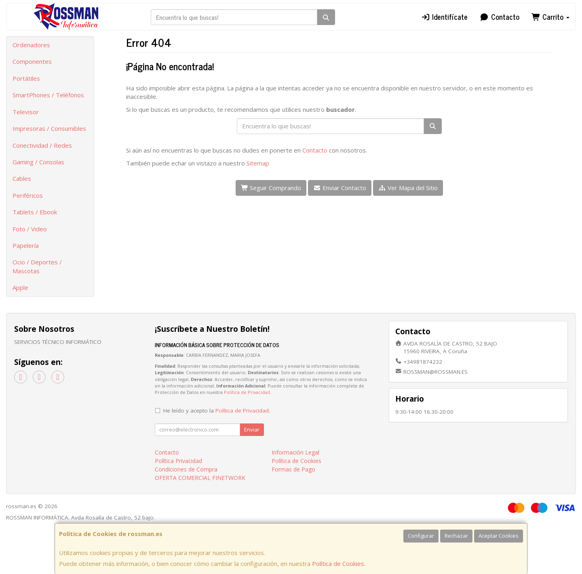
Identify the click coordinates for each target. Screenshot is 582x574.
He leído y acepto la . (216, 410)
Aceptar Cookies (499, 535)
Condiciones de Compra (186, 469)
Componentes (32, 61)
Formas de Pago (293, 469)
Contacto (499, 16)
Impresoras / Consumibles (49, 128)
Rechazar (456, 535)
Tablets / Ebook (35, 212)
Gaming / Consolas (38, 162)
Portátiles (26, 78)
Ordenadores (31, 45)
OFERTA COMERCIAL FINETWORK (200, 478)
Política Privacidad (178, 461)
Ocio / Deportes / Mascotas (37, 266)
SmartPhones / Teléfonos (48, 95)
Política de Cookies (338, 563)
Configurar (421, 535)
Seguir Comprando (271, 188)
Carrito (550, 16)
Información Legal (295, 452)
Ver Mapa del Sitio (408, 188)
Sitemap (258, 163)
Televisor (26, 112)
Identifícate (444, 16)
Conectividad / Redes (42, 145)
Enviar (251, 429)
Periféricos (28, 195)
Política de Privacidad (247, 392)
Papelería (26, 245)
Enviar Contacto (339, 188)
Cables (22, 178)
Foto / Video (30, 229)
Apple (20, 287)
